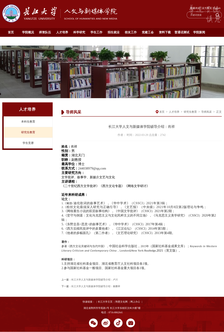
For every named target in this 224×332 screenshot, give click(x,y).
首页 (11, 32)
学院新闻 (199, 32)
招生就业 (114, 32)
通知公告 (11, 41)
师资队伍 (45, 32)
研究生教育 (28, 132)
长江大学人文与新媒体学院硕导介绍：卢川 (94, 279)
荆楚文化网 (121, 301)
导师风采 (206, 111)
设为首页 (207, 8)
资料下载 (165, 32)
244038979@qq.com (92, 168)
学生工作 (96, 32)
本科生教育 (28, 121)
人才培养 (62, 32)
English (217, 8)
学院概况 (28, 32)
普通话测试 (181, 32)
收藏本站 (195, 8)
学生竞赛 (28, 142)
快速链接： (89, 301)
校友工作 (131, 32)
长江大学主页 (105, 301)
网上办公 (135, 301)
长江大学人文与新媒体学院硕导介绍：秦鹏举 (95, 286)
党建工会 (148, 32)
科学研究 (79, 32)
